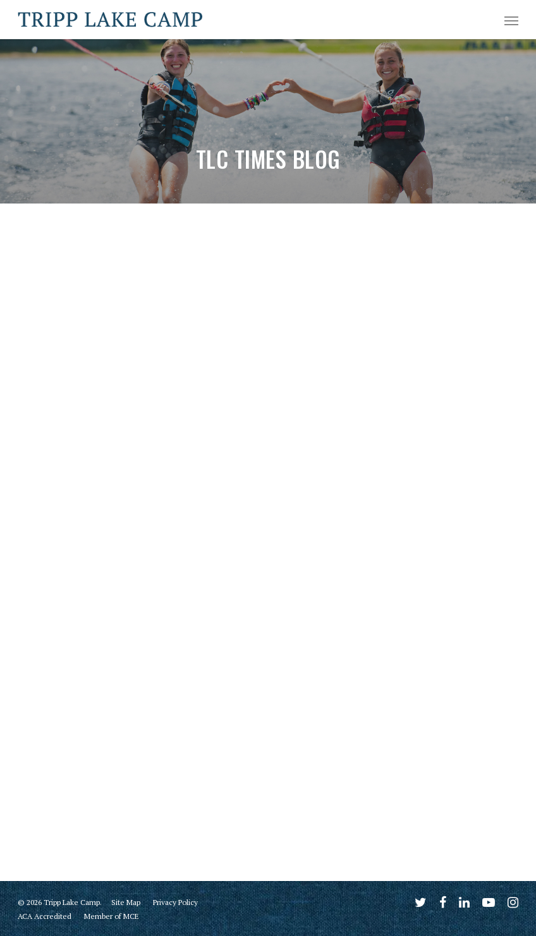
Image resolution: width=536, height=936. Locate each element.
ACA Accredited (44, 916)
